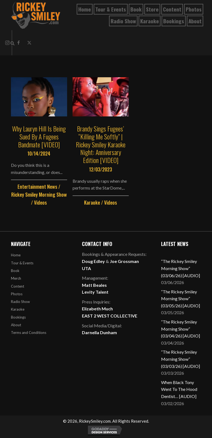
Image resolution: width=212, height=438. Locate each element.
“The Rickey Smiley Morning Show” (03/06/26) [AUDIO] (180, 268)
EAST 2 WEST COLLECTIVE (109, 315)
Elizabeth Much (97, 308)
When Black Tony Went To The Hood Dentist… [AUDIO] (179, 389)
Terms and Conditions (28, 332)
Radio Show (20, 301)
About (16, 325)
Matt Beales (94, 285)
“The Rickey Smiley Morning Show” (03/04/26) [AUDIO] (180, 328)
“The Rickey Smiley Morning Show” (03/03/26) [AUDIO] (180, 358)
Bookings (18, 317)
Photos (16, 294)
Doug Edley (93, 261)
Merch (16, 278)
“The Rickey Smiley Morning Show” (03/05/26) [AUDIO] (180, 298)
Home (16, 255)
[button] (29, 43)
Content (17, 286)
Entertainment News (37, 186)
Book (15, 270)
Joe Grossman (124, 261)
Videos (40, 202)
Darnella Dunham (99, 332)
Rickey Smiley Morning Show (39, 194)
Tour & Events (22, 263)
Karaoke (92, 202)
